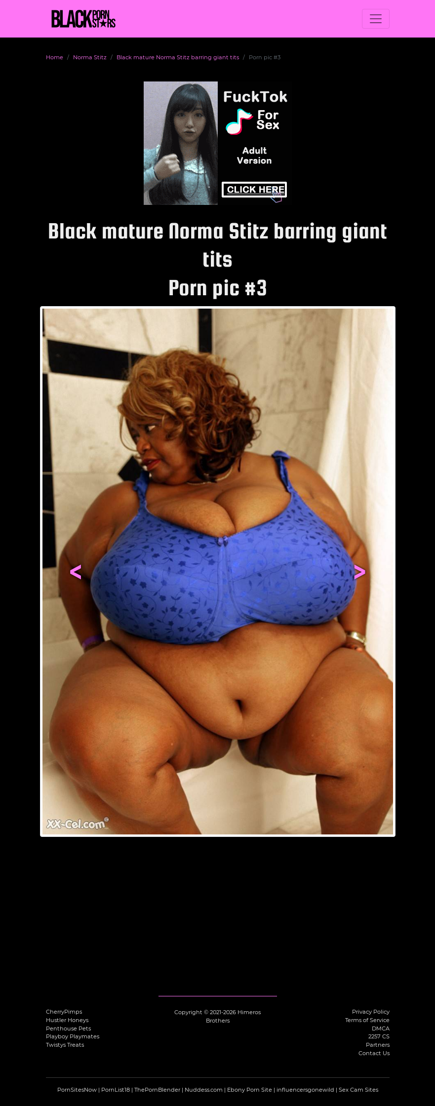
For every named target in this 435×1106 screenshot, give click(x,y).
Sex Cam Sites (358, 1089)
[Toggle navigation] (376, 19)
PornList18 (115, 1089)
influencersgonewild (305, 1089)
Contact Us (374, 1053)
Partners (378, 1044)
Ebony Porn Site (249, 1089)
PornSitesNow (77, 1089)
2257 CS (379, 1036)
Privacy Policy (371, 1011)
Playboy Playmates (72, 1036)
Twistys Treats (65, 1044)
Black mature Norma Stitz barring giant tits (178, 57)
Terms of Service (367, 1020)
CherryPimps (64, 1011)
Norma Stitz (90, 57)
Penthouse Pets (68, 1028)
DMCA (381, 1028)
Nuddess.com (204, 1089)
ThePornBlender (157, 1089)
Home (54, 57)
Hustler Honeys (67, 1020)
